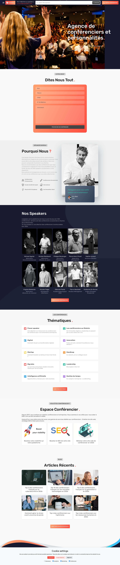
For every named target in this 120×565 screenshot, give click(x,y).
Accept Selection (60, 557)
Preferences (72, 561)
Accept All (51, 557)
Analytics (56, 561)
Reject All (69, 557)
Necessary (47, 561)
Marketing (63, 561)
